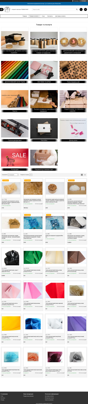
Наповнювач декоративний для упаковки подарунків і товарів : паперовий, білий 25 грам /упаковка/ (76, 202)
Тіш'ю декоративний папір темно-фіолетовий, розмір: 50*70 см (54, 370)
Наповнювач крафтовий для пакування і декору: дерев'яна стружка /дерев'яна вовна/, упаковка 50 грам (55, 201)
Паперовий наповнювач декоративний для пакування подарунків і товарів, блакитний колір (33, 237)
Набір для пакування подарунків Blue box (54, 236)
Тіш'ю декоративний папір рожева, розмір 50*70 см (32, 304)
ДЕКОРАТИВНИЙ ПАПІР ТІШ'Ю (15, 82)
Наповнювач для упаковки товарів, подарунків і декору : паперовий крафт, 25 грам (11, 237)
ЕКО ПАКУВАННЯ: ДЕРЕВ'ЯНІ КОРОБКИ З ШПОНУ (15, 52)
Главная (25, 16)
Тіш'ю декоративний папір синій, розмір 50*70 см (33, 337)
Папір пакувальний (73, 82)
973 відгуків (76, 0)
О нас (43, 16)
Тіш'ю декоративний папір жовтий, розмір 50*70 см (10, 337)
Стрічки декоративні (14, 140)
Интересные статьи (49, 398)
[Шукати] (76, 9)
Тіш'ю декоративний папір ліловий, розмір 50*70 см (75, 337)
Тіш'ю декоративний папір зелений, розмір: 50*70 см (32, 271)
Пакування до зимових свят (44, 169)
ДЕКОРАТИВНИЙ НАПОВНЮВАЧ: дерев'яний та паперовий (74, 52)
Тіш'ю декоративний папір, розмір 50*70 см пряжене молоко (54, 271)
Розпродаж (14, 169)
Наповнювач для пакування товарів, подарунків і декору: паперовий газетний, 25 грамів (76, 237)
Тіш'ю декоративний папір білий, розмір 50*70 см (53, 337)
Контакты (50, 16)
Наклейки (44, 140)
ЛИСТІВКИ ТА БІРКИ (44, 82)
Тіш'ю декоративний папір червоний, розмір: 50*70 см (54, 304)
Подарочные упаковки (28, 396)
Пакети (14, 111)
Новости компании (49, 399)
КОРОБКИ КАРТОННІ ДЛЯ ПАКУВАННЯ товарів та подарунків (44, 52)
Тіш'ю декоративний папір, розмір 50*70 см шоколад (75, 271)
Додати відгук (85, 9)
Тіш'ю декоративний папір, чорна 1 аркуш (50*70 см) (10, 271)
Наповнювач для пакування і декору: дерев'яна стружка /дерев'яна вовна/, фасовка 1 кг (32, 201)
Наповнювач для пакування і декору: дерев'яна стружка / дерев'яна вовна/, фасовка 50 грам (11, 202)
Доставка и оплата (60, 16)
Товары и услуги (34, 16)
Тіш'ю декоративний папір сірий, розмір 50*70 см (76, 370)
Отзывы (2, 399)
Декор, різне (73, 140)
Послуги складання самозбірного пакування (45, 110)
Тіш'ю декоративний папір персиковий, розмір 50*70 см (33, 370)
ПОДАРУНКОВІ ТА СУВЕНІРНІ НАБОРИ (74, 110)
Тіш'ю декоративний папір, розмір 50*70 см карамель (75, 304)
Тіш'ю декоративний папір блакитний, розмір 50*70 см (11, 370)
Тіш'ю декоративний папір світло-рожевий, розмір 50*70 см (10, 304)
